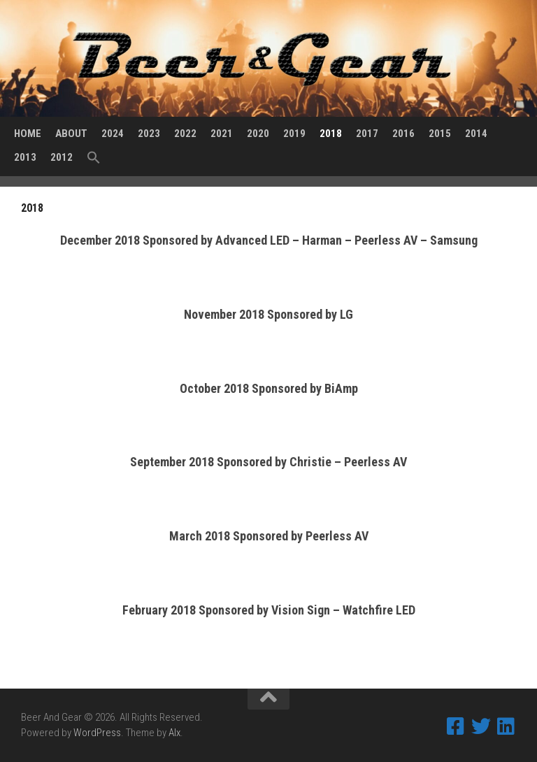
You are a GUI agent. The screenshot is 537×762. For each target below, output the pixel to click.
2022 (185, 133)
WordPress (97, 732)
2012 (61, 157)
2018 (331, 133)
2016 (403, 133)
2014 (476, 133)
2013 (25, 157)
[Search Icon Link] (94, 158)
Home (27, 133)
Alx (174, 732)
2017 (367, 133)
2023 (149, 133)
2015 (440, 133)
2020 (258, 133)
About (71, 133)
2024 (112, 133)
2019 (294, 133)
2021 (221, 133)
